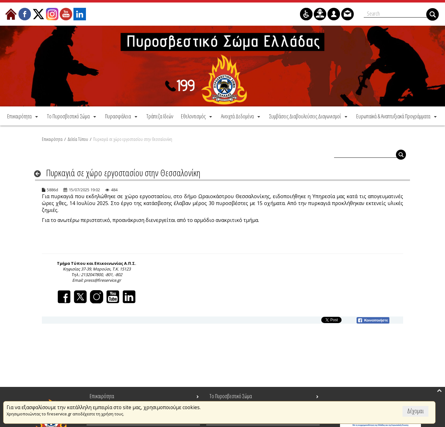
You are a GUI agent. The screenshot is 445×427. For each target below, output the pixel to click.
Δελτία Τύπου (78, 138)
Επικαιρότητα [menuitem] (102, 396)
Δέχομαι (415, 411)
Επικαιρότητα (52, 138)
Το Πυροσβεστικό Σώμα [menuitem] (230, 396)
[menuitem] (23, 115)
